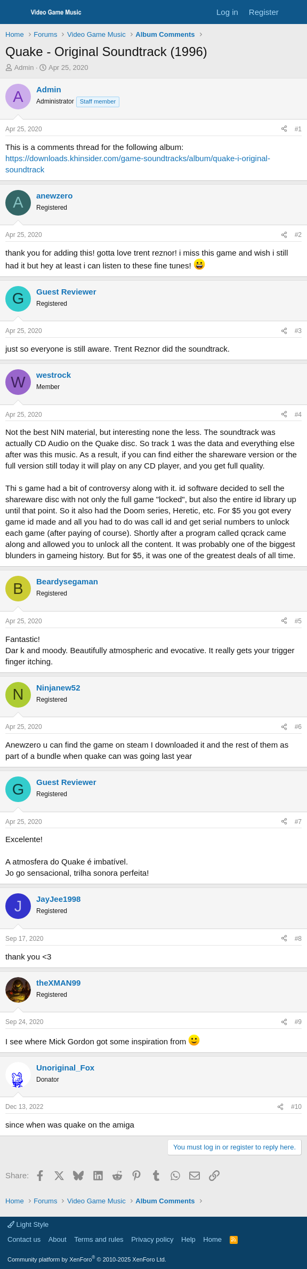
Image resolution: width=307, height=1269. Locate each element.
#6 (298, 727)
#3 (298, 331)
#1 (298, 129)
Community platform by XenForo (86, 1259)
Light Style (28, 1224)
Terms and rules (98, 1239)
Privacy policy (152, 1239)
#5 (298, 621)
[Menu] (14, 12)
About (58, 1239)
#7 (298, 822)
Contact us (24, 1239)
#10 (296, 1107)
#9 (298, 1022)
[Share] (284, 129)
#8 (298, 938)
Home (212, 1239)
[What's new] (294, 12)
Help (188, 1239)
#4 (298, 414)
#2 (298, 235)
